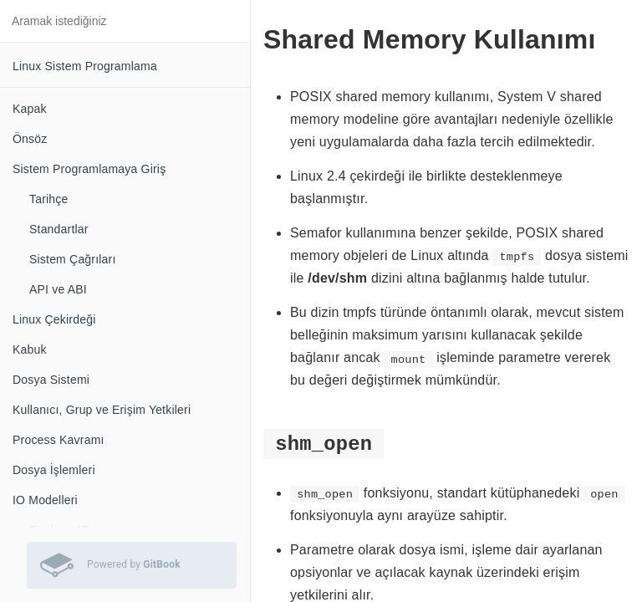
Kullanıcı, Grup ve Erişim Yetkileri (102, 409)
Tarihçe (49, 199)
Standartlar (59, 229)
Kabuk (30, 349)
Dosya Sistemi (51, 379)
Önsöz (30, 138)
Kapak (30, 108)
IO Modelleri (45, 500)
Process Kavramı (58, 439)
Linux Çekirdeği (54, 319)
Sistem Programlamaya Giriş (89, 169)
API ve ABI (58, 289)
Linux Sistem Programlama (85, 66)
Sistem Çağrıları (72, 259)
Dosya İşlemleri (54, 470)
